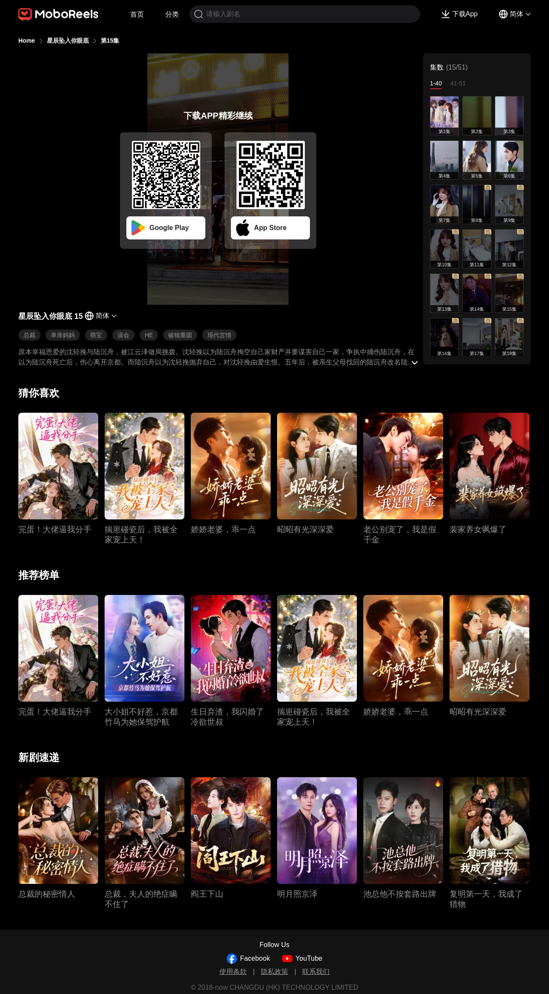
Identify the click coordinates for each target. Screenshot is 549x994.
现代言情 (219, 335)
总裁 (29, 335)
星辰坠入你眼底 (68, 40)
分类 (172, 14)
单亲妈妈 (63, 335)
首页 (137, 14)
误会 (123, 335)
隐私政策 (274, 971)
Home (26, 40)
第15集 (110, 40)
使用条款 (233, 971)
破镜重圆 (180, 335)
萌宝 (96, 335)
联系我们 (316, 971)
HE (149, 335)
